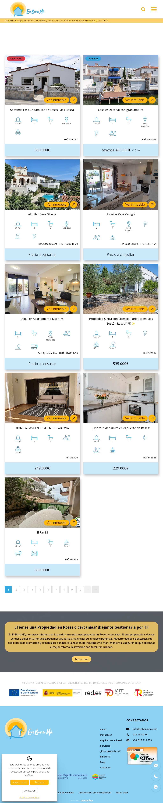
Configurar (29, 790)
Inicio (103, 729)
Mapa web (122, 792)
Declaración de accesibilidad (95, 792)
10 (79, 589)
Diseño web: (82, 800)
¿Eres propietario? (110, 751)
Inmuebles (106, 734)
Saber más (81, 659)
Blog (102, 762)
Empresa (105, 756)
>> (95, 589)
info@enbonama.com (145, 728)
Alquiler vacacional (111, 740)
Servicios (105, 745)
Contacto (105, 767)
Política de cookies (63, 792)
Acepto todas (19, 782)
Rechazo (39, 782)
